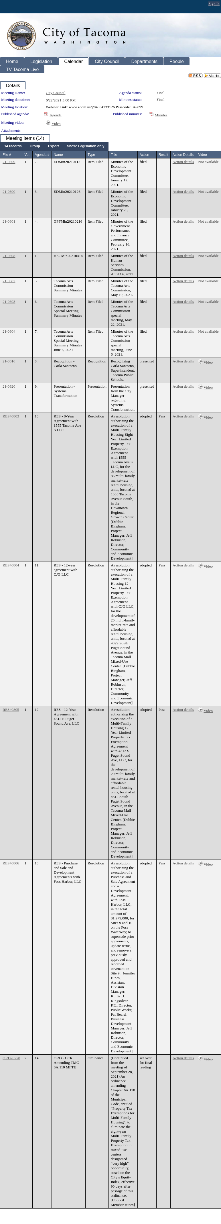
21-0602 (9, 281)
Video (56, 123)
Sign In (214, 3)
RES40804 (11, 565)
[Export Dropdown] (53, 146)
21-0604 (9, 331)
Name (58, 155)
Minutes (161, 115)
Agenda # (42, 155)
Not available (208, 162)
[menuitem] (13, 146)
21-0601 (9, 221)
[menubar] (54, 146)
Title (114, 155)
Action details (183, 162)
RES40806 (11, 863)
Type (91, 155)
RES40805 (11, 709)
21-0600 (9, 191)
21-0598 (9, 256)
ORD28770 (11, 1058)
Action (144, 155)
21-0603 (9, 301)
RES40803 (11, 416)
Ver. (27, 155)
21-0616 (9, 361)
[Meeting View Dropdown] (86, 146)
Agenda (55, 115)
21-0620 (9, 386)
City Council (56, 93)
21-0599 (9, 162)
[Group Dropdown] (35, 146)
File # (7, 155)
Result (163, 155)
